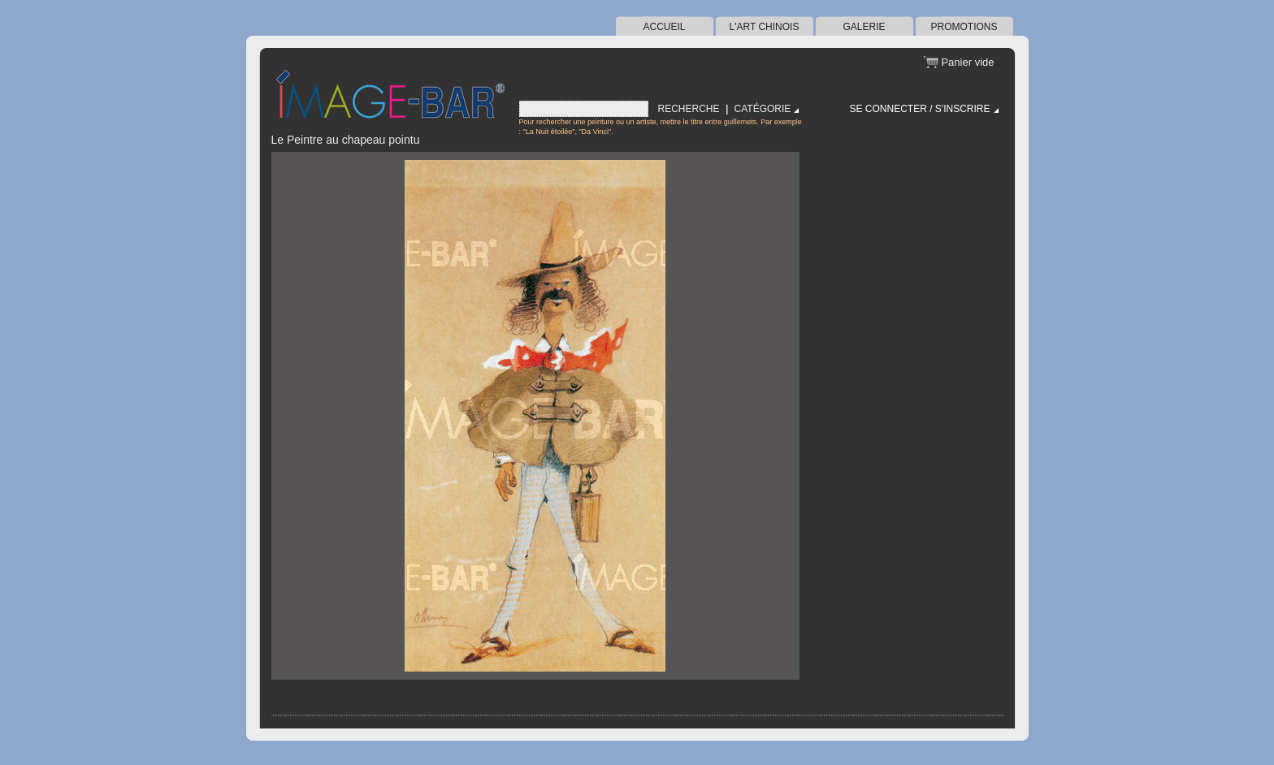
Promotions (963, 26)
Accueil (664, 26)
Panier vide (967, 62)
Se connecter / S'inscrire (920, 109)
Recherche (689, 109)
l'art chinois (765, 26)
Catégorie (762, 109)
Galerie (864, 26)
